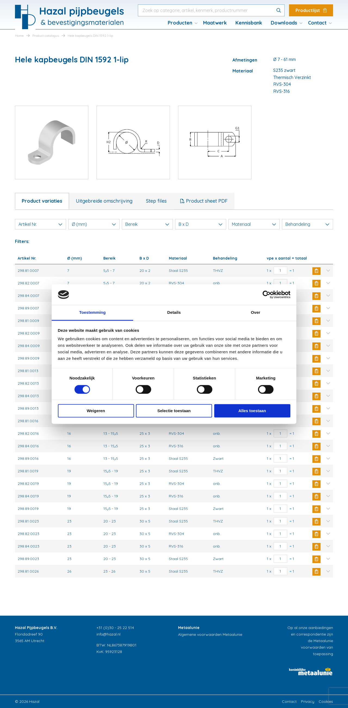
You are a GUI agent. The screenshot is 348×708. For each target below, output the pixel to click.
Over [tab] (255, 312)
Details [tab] (174, 312)
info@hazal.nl (108, 634)
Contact (317, 23)
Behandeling (307, 224)
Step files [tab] (156, 201)
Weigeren (96, 411)
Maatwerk (215, 23)
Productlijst (311, 10)
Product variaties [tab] (42, 201)
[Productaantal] (280, 270)
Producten (180, 23)
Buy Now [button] (316, 271)
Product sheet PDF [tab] (206, 201)
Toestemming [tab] (92, 312)
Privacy (307, 701)
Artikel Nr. (40, 224)
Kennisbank (248, 23)
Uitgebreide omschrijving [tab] (104, 201)
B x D (201, 224)
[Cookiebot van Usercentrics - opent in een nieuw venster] (266, 294)
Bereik (147, 224)
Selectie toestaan (174, 411)
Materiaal (254, 224)
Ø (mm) (94, 224)
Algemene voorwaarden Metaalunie (210, 634)
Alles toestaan (252, 411)
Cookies (326, 701)
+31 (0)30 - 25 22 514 (115, 627)
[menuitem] (181, 22)
